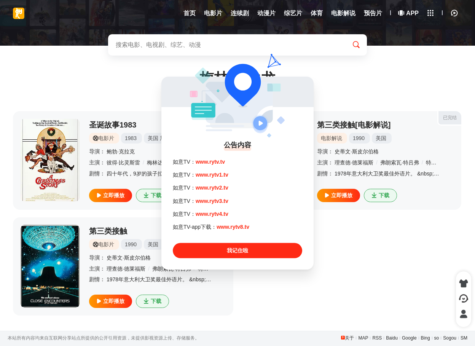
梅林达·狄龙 (161, 162)
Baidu (392, 338)
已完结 (450, 117)
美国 (153, 138)
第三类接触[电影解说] (354, 125)
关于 (349, 338)
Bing (425, 338)
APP (409, 13)
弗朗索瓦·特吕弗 (399, 162)
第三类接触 (108, 231)
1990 (359, 138)
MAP (363, 338)
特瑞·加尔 (437, 162)
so (436, 338)
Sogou (449, 338)
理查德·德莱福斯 (354, 162)
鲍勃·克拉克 (121, 151)
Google (409, 338)
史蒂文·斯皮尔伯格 (357, 151)
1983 (131, 138)
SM (464, 338)
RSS (377, 338)
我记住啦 (237, 250)
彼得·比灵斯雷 (123, 162)
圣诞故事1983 (113, 125)
